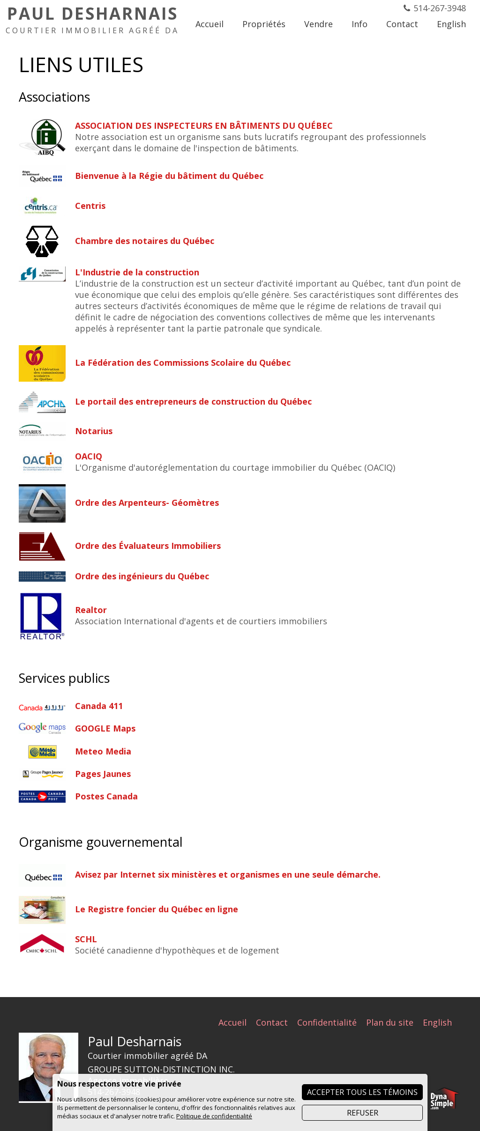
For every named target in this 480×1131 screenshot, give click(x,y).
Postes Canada (106, 796)
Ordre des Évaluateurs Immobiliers (148, 545)
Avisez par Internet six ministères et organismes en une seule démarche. (228, 874)
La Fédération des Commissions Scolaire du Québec (183, 362)
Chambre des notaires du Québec (144, 240)
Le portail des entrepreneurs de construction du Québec (193, 401)
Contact (272, 1022)
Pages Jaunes (103, 773)
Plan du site (389, 1022)
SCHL (86, 939)
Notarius (93, 430)
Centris (90, 205)
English (437, 1022)
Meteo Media (103, 751)
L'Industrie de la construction (137, 272)
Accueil (232, 1022)
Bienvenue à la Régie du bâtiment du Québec (169, 175)
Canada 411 (99, 705)
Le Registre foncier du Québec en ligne (156, 909)
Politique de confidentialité (214, 1116)
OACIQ (88, 456)
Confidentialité (327, 1022)
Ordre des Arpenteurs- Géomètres (147, 502)
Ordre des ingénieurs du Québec (142, 576)
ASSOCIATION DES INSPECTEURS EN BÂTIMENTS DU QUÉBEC (204, 125)
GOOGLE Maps (105, 728)
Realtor (91, 609)
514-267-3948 (439, 8)
